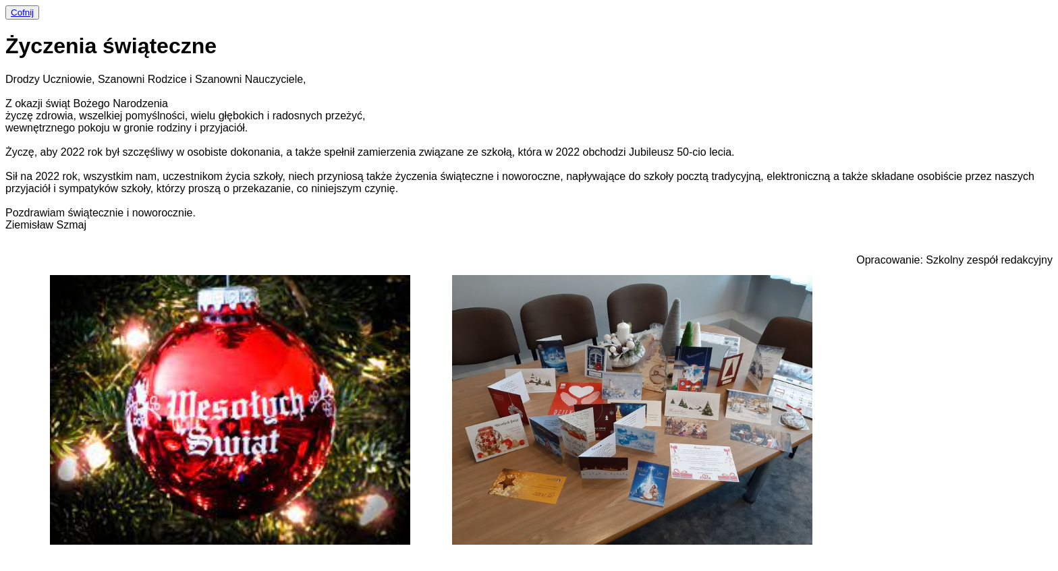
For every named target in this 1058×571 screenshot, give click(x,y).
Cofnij (22, 12)
